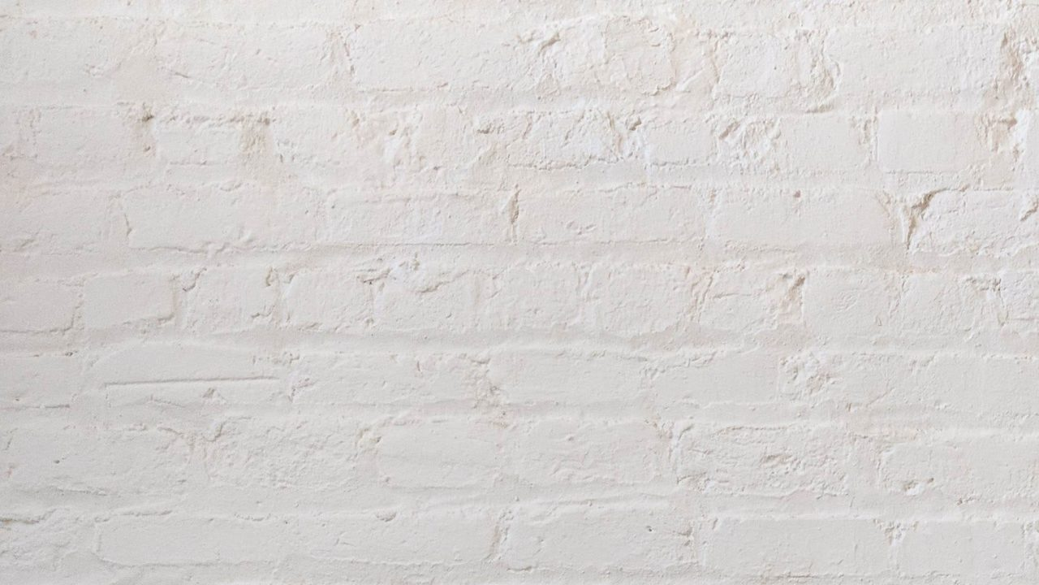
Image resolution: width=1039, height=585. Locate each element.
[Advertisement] (487, 114)
